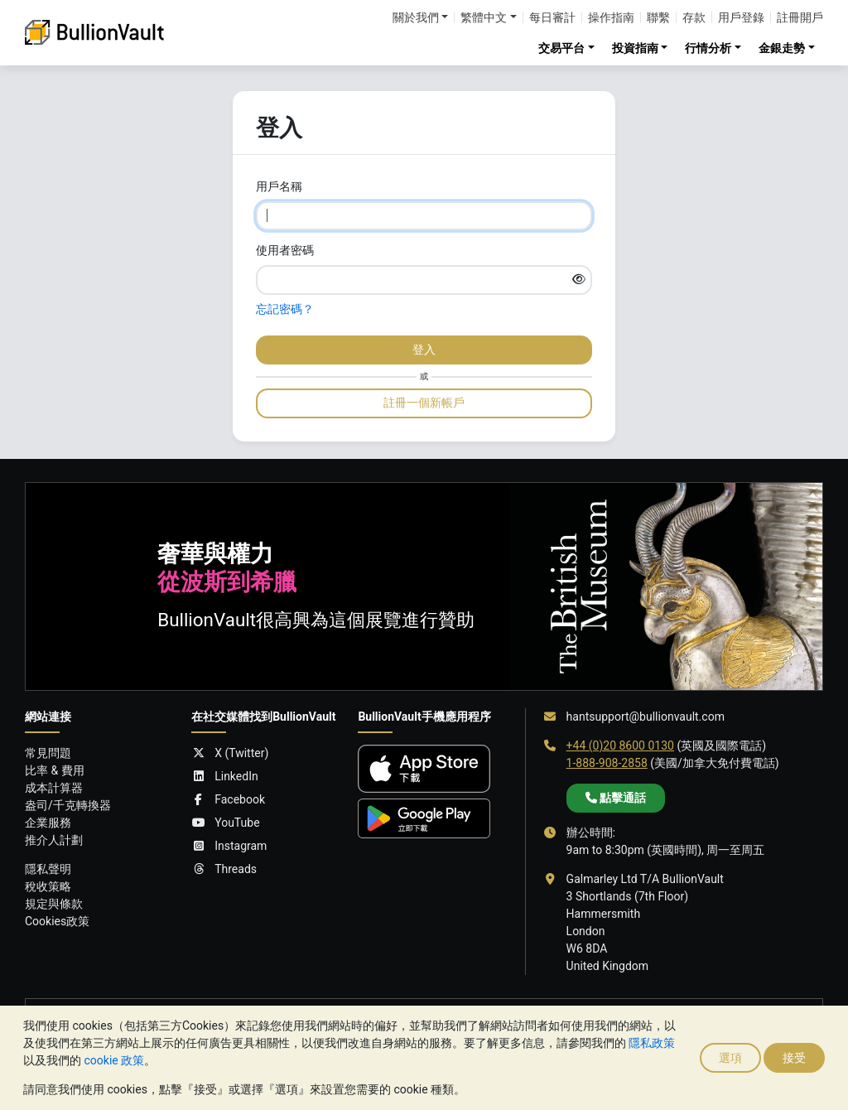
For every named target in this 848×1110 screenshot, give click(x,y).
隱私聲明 (48, 869)
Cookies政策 (57, 921)
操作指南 (611, 17)
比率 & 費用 (54, 770)
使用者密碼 (285, 250)
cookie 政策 (114, 1060)
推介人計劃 (54, 840)
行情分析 (708, 48)
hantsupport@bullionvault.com (645, 716)
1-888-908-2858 (607, 763)
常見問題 (48, 753)
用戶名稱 (279, 186)
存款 (694, 17)
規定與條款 (54, 903)
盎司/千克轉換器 (68, 805)
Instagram (229, 846)
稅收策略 (48, 886)
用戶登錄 (741, 17)
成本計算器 (54, 787)
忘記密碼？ (285, 309)
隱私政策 (652, 1043)
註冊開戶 (800, 17)
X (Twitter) (229, 753)
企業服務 (48, 822)
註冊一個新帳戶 (424, 402)
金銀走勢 (782, 48)
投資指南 (635, 48)
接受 (794, 1057)
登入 (424, 349)
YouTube (225, 823)
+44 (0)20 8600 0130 (620, 745)
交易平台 (561, 48)
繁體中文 (483, 17)
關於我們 (416, 17)
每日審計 (552, 17)
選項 (730, 1057)
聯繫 (658, 17)
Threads (224, 869)
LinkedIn (224, 776)
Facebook (228, 799)
